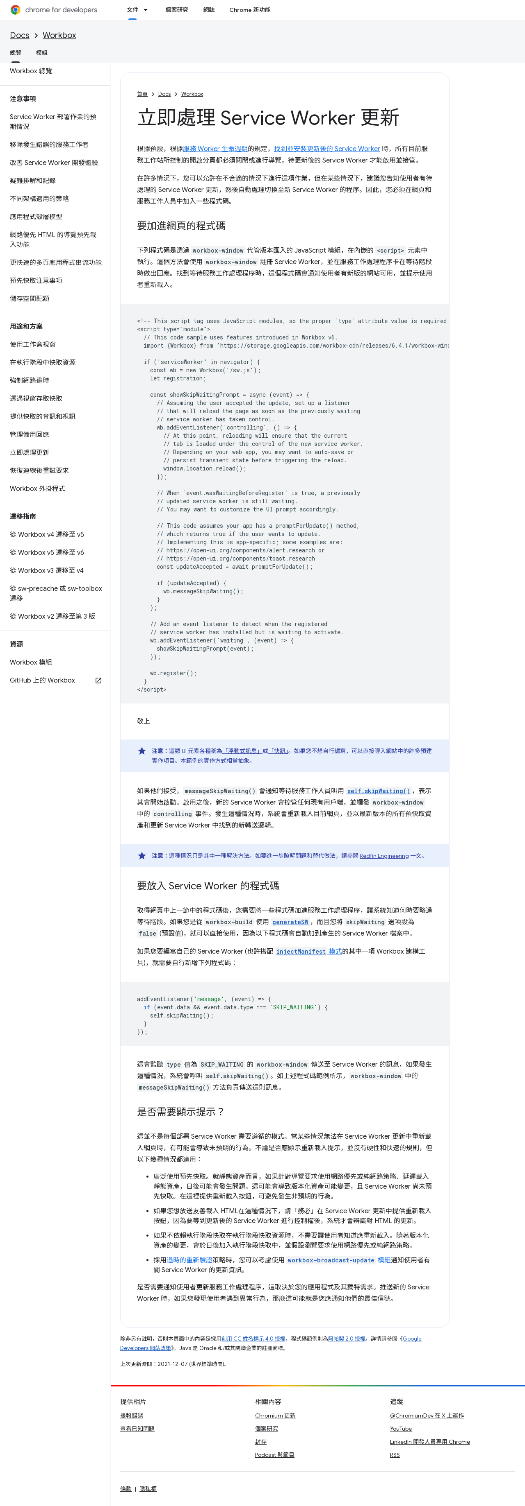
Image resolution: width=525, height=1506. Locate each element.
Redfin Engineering (384, 855)
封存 (261, 1441)
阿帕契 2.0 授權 (346, 1338)
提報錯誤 (131, 1415)
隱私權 (148, 1489)
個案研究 (176, 10)
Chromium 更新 (275, 1415)
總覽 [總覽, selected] (15, 53)
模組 (42, 53)
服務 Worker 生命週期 (215, 149)
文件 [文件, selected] (132, 10)
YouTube (401, 1428)
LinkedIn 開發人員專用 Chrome (430, 1441)
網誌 (209, 10)
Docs (20, 35)
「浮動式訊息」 (242, 751)
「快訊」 (278, 751)
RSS (395, 1455)
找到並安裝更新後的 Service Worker (327, 149)
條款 (126, 1489)
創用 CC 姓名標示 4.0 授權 (253, 1338)
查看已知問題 (137, 1428)
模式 (308, 951)
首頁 (142, 93)
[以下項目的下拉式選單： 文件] (148, 10)
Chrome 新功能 (249, 10)
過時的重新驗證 (189, 1260)
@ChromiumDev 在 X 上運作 (427, 1415)
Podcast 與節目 (274, 1455)
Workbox (59, 35)
